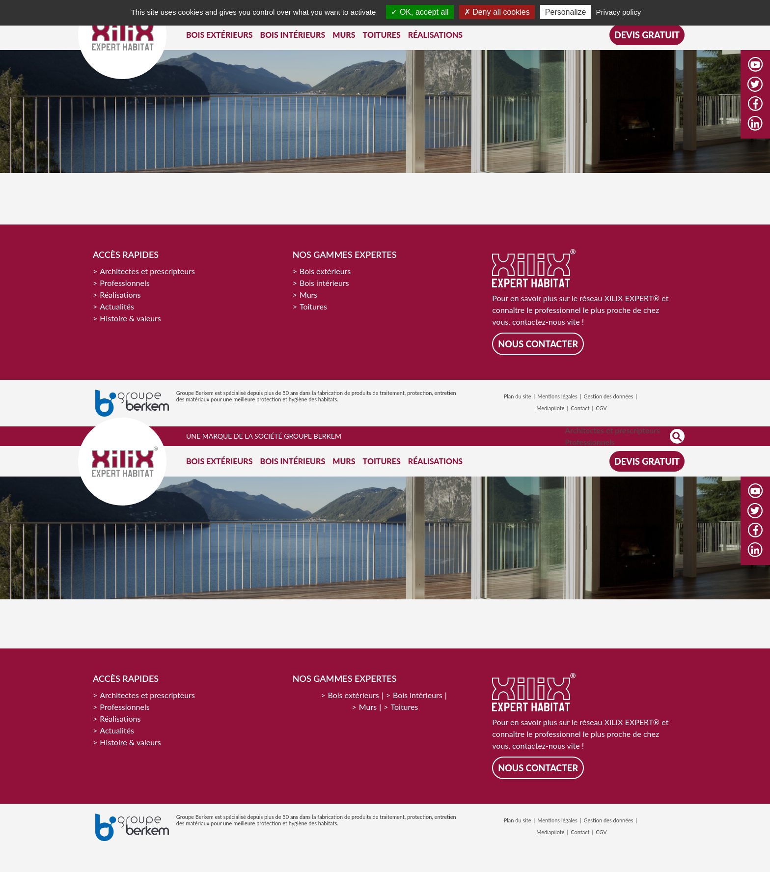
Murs (308, 294)
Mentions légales (557, 396)
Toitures (313, 306)
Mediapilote (550, 408)
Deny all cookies (497, 12)
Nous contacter (538, 343)
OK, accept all (419, 12)
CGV (601, 408)
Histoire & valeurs (130, 318)
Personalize (565, 12)
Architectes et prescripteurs (147, 271)
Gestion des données (608, 396)
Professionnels (124, 282)
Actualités (117, 306)
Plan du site (517, 396)
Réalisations (120, 294)
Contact (580, 408)
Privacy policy (618, 12)
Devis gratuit (647, 34)
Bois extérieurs (325, 271)
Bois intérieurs (324, 282)
